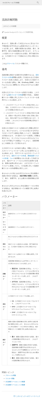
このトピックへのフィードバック (28, 396)
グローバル (11, 63)
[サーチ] (38, 3)
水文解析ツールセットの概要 (15, 382)
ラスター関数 (10, 378)
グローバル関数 (10, 375)
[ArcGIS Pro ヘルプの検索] (19, 2)
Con (11, 158)
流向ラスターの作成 (15, 95)
